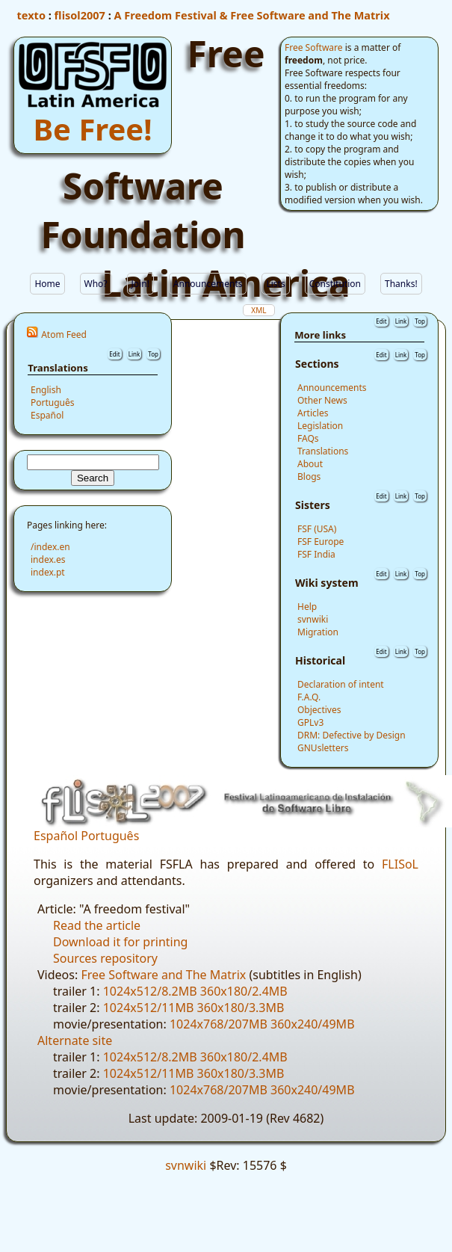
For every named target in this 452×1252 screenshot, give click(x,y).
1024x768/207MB (218, 1024)
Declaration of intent (340, 684)
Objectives (319, 709)
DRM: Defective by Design (351, 735)
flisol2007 (80, 14)
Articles (312, 413)
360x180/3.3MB (241, 1007)
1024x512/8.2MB (150, 991)
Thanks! (401, 283)
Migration (317, 632)
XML (258, 310)
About (310, 463)
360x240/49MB (312, 1024)
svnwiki (312, 619)
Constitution (335, 283)
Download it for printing (120, 942)
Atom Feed (64, 334)
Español (47, 415)
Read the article (96, 925)
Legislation (320, 425)
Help (307, 606)
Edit (114, 354)
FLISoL (400, 864)
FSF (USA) (316, 528)
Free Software (314, 47)
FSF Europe (320, 541)
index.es (48, 559)
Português (53, 402)
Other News (322, 400)
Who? (96, 283)
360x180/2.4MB (244, 991)
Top (153, 354)
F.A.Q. (309, 697)
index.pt (48, 572)
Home (47, 283)
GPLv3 (310, 722)
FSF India (316, 554)
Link (134, 354)
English (46, 389)
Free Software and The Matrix (163, 974)
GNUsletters (322, 747)
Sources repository (105, 958)
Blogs (309, 476)
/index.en (50, 546)
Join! (140, 283)
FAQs (308, 438)
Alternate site (74, 1040)
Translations (322, 451)
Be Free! (93, 128)
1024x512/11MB (148, 1007)
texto (31, 14)
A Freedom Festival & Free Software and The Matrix (252, 14)
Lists (275, 283)
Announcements (208, 283)
